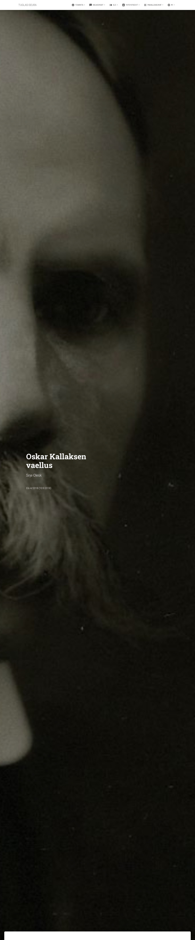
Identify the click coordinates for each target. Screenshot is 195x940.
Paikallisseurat (153, 5)
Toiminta (78, 5)
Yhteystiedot (130, 5)
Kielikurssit (96, 5)
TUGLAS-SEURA (27, 4)
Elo (113, 5)
